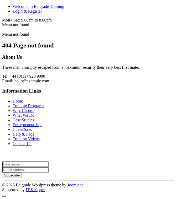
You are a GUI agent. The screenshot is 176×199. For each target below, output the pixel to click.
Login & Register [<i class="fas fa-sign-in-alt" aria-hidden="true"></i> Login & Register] (27, 11)
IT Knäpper (35, 189)
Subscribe (12, 175)
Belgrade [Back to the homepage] (9, 29)
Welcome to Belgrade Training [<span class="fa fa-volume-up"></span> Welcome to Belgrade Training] (38, 6)
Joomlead (76, 185)
